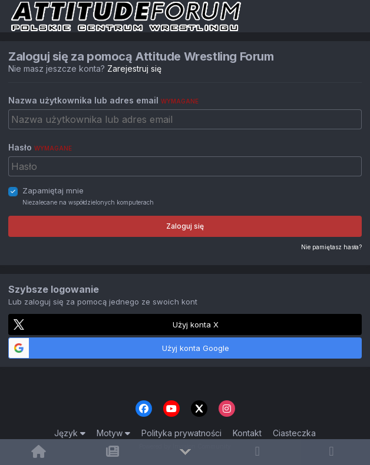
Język (69, 433)
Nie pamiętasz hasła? (331, 246)
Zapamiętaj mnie (53, 190)
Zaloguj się (185, 226)
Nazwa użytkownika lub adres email (103, 100)
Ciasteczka (294, 433)
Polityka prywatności (181, 433)
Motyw (113, 433)
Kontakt (247, 433)
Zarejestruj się (134, 68)
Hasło (40, 147)
